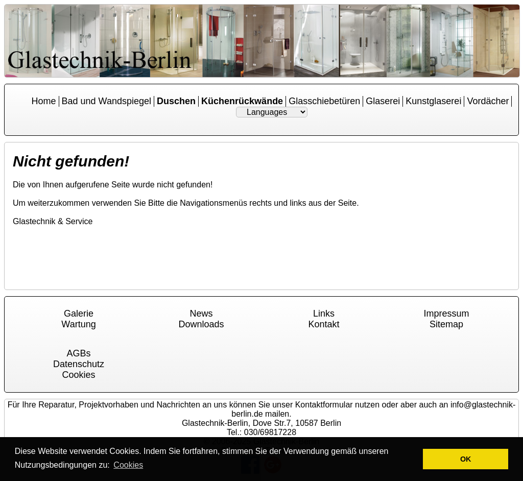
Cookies (78, 375)
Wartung (78, 324)
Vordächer (488, 101)
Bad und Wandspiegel (106, 101)
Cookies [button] (128, 465)
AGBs (78, 353)
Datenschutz (78, 364)
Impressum (446, 313)
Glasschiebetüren (324, 101)
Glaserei (383, 101)
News (200, 313)
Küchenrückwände (242, 101)
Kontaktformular (324, 404)
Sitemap (446, 324)
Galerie (78, 313)
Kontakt (323, 324)
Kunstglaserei (433, 101)
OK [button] (465, 459)
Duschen (176, 101)
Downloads (201, 324)
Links (324, 313)
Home (44, 101)
